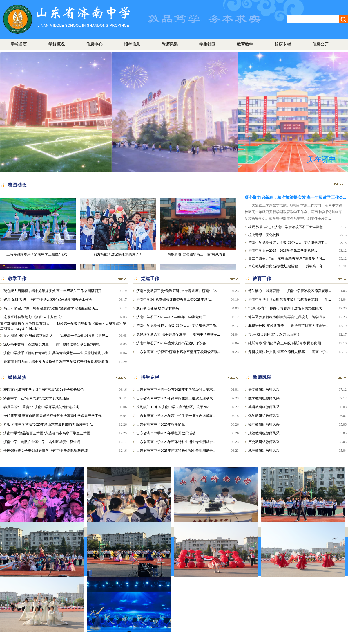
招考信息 (132, 44)
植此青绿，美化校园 (264, 235)
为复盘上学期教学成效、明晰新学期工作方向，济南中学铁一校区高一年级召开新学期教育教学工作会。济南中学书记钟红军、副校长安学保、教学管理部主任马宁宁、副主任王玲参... (295, 212)
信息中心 (94, 44)
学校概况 (56, 44)
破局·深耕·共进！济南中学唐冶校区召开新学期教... (287, 227)
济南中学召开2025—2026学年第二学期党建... (282, 251)
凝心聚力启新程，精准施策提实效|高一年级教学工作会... (295, 197)
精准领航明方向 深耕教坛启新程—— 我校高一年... (287, 266)
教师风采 (170, 44)
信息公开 (320, 44)
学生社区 (207, 44)
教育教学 (245, 44)
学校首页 (19, 44)
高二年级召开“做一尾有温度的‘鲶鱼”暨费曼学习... (286, 258)
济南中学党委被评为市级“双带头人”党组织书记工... (287, 243)
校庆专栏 (283, 44)
